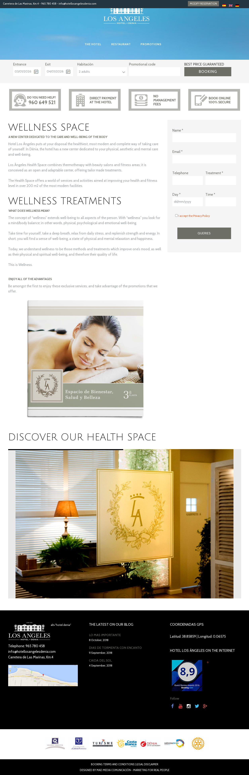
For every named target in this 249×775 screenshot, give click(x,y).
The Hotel (93, 44)
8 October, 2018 (98, 640)
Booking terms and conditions (112, 764)
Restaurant (121, 44)
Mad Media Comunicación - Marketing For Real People (133, 770)
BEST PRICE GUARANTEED (204, 64)
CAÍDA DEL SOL (100, 660)
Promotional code (142, 64)
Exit (48, 64)
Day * (176, 194)
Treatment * (214, 173)
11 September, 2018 (100, 653)
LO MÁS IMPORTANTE (105, 635)
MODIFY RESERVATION (203, 3)
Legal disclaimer (147, 764)
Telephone (180, 173)
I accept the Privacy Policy (194, 216)
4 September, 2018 (100, 665)
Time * (210, 194)
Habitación (85, 64)
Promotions (151, 44)
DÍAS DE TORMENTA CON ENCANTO (115, 648)
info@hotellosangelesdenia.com (77, 3)
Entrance (19, 64)
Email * (177, 152)
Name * (177, 130)
